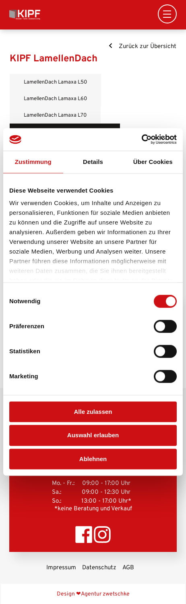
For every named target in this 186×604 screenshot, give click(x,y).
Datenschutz (99, 568)
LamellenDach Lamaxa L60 (55, 98)
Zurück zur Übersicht (142, 46)
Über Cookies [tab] (153, 161)
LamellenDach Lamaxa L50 (55, 82)
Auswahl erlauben (93, 435)
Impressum (61, 568)
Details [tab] (93, 161)
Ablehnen (93, 458)
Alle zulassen (93, 411)
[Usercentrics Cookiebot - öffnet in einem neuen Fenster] (141, 139)
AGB (128, 568)
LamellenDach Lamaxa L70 (55, 115)
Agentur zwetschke (105, 594)
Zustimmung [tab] (33, 161)
